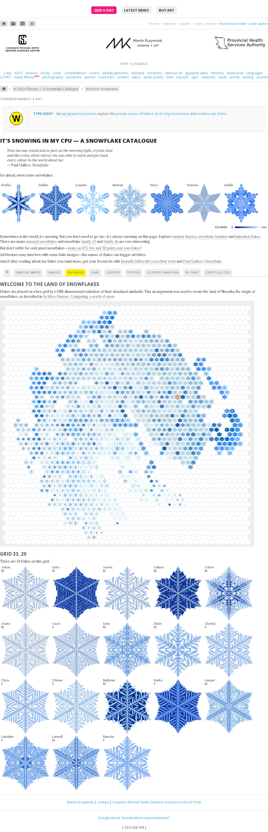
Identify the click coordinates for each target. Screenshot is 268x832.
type (195, 77)
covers (94, 73)
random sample (28, 272)
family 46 (110, 241)
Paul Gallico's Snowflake (202, 261)
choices (31, 73)
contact (103, 802)
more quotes (258, 23)
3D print (192, 272)
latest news (136, 10)
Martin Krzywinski (80, 802)
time (170, 77)
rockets (123, 77)
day (7, 73)
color (57, 73)
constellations (75, 73)
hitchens (217, 73)
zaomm (262, 77)
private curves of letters (134, 113)
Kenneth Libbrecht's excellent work (148, 261)
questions (73, 77)
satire (136, 77)
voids (222, 77)
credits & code (218, 272)
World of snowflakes (102, 89)
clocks (45, 73)
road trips (106, 77)
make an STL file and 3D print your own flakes (104, 248)
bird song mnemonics (172, 113)
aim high (240, 23)
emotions (154, 73)
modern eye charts (212, 113)
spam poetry (153, 77)
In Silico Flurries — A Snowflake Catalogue (46, 89)
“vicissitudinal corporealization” (145, 818)
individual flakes (247, 236)
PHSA (197, 802)
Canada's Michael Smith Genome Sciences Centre (150, 802)
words (235, 77)
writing (248, 77)
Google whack (109, 818)
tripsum (182, 77)
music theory (24, 77)
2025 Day (104, 10)
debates (137, 73)
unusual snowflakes (41, 241)
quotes (89, 77)
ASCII (18, 73)
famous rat (173, 73)
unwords (208, 77)
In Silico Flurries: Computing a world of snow (78, 296)
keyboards (235, 73)
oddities (113, 272)
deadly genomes (115, 73)
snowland (75, 272)
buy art (166, 10)
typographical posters (79, 113)
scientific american (162, 272)
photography (52, 77)
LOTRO (5, 77)
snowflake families (213, 236)
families (54, 272)
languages (255, 73)
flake (95, 272)
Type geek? (44, 113)
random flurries (184, 236)
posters (133, 272)
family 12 (88, 241)
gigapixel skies (196, 73)
